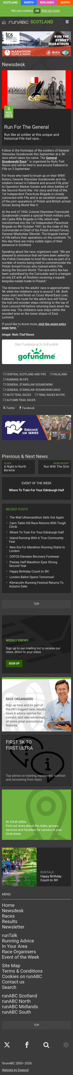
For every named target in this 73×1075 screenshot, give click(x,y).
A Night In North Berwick (18, 467)
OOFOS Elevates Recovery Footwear (34, 556)
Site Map (11, 965)
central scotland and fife (24, 374)
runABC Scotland (19, 996)
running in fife (15, 379)
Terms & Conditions (22, 971)
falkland (58, 374)
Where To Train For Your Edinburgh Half (37, 532)
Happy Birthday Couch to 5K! (29, 571)
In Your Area (14, 946)
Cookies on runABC (22, 976)
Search (9, 987)
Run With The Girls (54, 465)
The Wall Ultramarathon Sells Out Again (37, 517)
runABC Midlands (20, 1006)
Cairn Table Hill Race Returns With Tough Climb (37, 525)
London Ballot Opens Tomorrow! (32, 577)
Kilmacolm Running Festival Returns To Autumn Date (36, 584)
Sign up (14, 663)
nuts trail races (17, 395)
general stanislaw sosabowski (28, 384)
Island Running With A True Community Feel (36, 540)
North (28, 2)
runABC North (16, 1001)
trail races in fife (50, 395)
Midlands (47, 2)
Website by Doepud (15, 1070)
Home (8, 905)
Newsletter (13, 927)
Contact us (13, 982)
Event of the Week (20, 957)
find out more (50, 11)
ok (37, 11)
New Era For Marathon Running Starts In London (37, 549)
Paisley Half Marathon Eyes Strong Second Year (33, 564)
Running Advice (18, 941)
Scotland (10, 2)
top (36, 604)
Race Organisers (19, 951)
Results (9, 921)
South (65, 2)
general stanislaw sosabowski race (31, 390)
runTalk (9, 935)
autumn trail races (19, 400)
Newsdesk (13, 910)
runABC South (16, 1012)
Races (8, 916)
